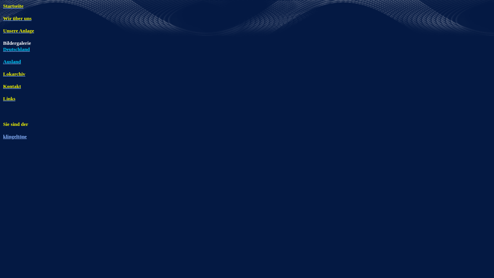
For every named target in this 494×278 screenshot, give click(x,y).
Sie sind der (15, 124)
